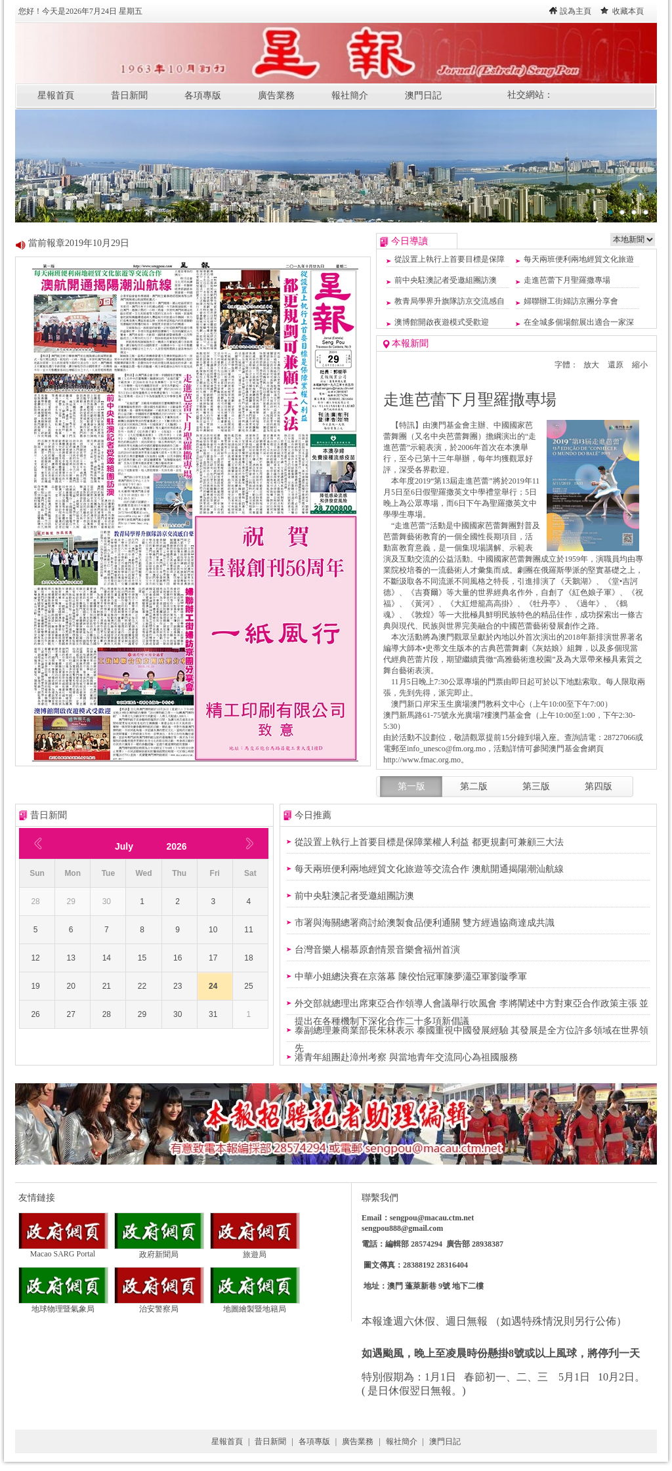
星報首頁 (55, 95)
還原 (615, 364)
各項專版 (202, 95)
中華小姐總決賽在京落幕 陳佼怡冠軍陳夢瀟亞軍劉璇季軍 (411, 977)
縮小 (640, 364)
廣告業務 (276, 95)
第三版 (536, 786)
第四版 (598, 786)
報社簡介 (349, 95)
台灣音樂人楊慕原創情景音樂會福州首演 (377, 950)
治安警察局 (159, 1305)
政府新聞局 (159, 1250)
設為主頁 (575, 11)
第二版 (474, 786)
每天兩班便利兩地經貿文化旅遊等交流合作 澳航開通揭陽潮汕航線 (429, 869)
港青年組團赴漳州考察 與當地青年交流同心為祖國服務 (406, 1057)
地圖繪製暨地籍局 (255, 1305)
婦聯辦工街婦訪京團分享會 (571, 301)
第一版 (411, 786)
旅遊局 (255, 1250)
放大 (591, 364)
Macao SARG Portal (63, 1250)
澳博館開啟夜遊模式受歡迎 (441, 322)
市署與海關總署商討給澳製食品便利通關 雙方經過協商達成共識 (425, 923)
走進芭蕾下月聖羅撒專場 (567, 280)
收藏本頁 (628, 11)
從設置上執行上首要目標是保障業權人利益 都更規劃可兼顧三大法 (429, 842)
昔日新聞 (129, 95)
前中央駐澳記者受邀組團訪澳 (445, 280)
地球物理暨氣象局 (63, 1305)
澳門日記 (423, 95)
